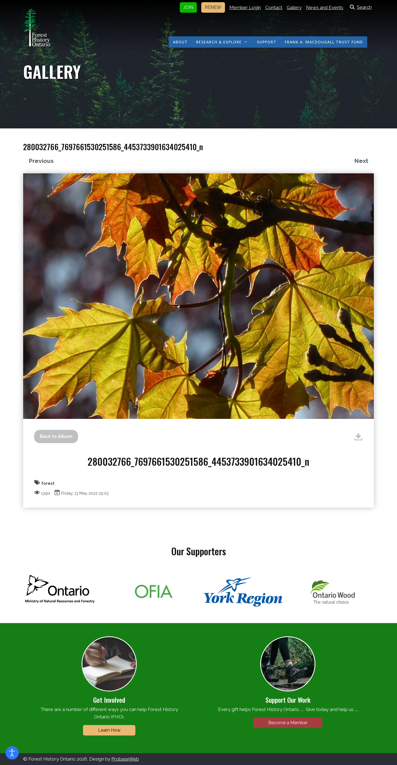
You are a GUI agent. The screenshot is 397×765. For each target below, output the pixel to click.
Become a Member (287, 722)
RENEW (213, 7)
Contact (273, 7)
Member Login (245, 7)
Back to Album (56, 436)
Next (361, 160)
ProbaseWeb (125, 759)
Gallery (294, 7)
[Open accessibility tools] (12, 752)
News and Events (324, 7)
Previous (41, 160)
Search (360, 7)
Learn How (109, 730)
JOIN (188, 7)
